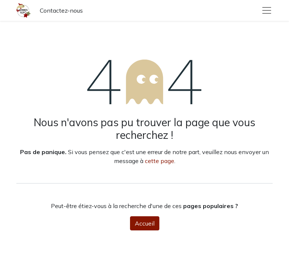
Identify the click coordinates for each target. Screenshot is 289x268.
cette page (159, 161)
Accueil (145, 223)
